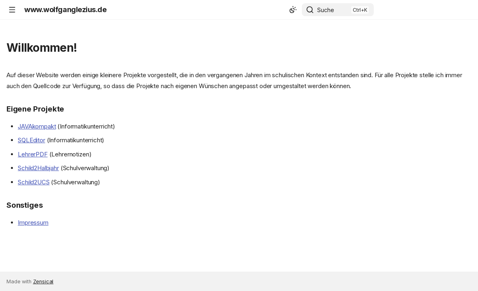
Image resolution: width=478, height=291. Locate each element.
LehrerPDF (33, 154)
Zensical (43, 281)
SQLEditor (31, 140)
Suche (325, 9)
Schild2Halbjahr (38, 168)
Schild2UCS (34, 182)
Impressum (33, 222)
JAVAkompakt (37, 126)
